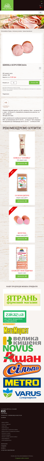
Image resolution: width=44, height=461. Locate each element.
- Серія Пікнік (4, 426)
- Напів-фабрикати (5, 438)
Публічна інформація (8, 450)
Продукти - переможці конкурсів (11, 415)
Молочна (22, 233)
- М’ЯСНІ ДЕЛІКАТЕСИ (6, 440)
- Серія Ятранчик (5, 427)
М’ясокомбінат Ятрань (6, 31)
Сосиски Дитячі (22, 195)
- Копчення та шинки (5, 433)
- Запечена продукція (6, 435)
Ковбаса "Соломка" (22, 158)
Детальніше (22, 163)
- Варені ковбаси (4, 422)
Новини (3, 417)
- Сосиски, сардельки (6, 424)
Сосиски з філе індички (22, 271)
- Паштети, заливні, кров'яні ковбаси (9, 436)
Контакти (4, 443)
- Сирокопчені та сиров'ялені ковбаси (9, 429)
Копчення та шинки (17, 31)
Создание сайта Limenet (22, 458)
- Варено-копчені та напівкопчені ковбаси (10, 431)
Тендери (3, 446)
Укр (41, 1)
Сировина (4, 413)
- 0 (41, 6)
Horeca (3, 448)
